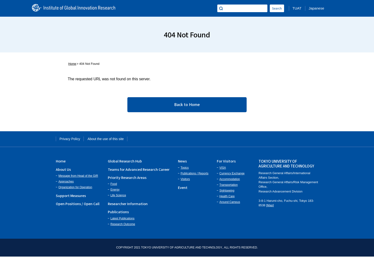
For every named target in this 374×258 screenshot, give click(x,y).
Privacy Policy (72, 140)
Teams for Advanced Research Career (139, 170)
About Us (63, 170)
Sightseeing (226, 192)
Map (270, 207)
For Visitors (226, 162)
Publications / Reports (194, 175)
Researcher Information (128, 205)
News (182, 162)
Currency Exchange (231, 175)
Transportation (228, 186)
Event (182, 188)
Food (113, 185)
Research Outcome (122, 225)
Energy (114, 191)
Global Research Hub (125, 162)
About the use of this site (111, 140)
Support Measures (71, 197)
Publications (118, 213)
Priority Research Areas (127, 179)
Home (72, 64)
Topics (185, 169)
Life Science (118, 197)
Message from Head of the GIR (78, 177)
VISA (222, 169)
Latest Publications (122, 220)
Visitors (185, 180)
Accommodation (229, 180)
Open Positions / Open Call (77, 205)
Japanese (316, 8)
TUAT (296, 8)
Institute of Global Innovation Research (77, 8)
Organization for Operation (75, 189)
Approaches (66, 183)
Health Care (227, 197)
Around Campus (229, 203)
